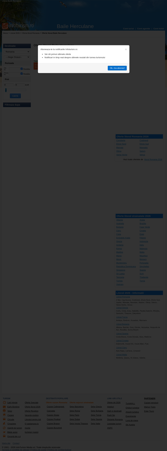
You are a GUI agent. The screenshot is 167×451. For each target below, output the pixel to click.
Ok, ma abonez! (117, 68)
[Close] (126, 49)
